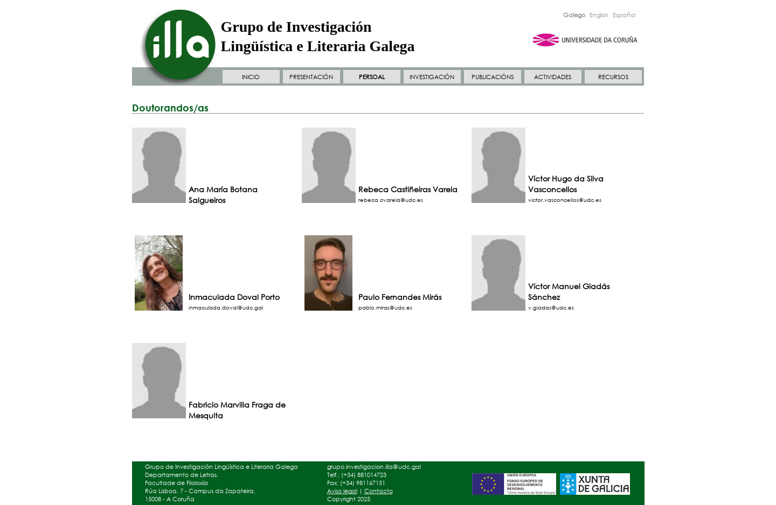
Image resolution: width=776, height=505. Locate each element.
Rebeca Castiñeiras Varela (408, 189)
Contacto (378, 491)
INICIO (251, 77)
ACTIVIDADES (552, 77)
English (599, 15)
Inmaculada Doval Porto (234, 297)
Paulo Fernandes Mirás (399, 297)
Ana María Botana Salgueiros (223, 194)
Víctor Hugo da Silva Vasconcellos (566, 183)
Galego (574, 15)
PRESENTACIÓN (311, 77)
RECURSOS (613, 77)
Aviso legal (342, 491)
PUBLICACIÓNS (493, 77)
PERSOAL (372, 77)
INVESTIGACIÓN (432, 77)
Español (624, 15)
